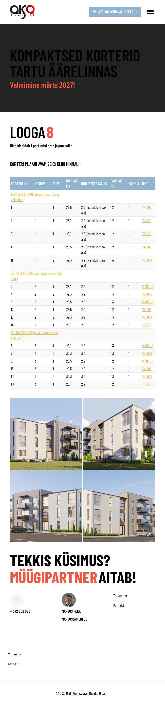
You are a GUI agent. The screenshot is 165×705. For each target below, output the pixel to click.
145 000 (147, 260)
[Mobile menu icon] (150, 12)
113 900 (146, 220)
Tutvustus (120, 595)
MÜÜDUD (147, 286)
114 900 (146, 207)
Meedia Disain (98, 693)
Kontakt (118, 605)
